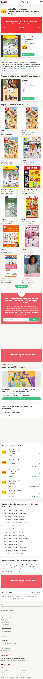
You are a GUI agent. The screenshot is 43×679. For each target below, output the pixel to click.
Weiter (34, 319)
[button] (21, 46)
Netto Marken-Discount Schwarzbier (14, 550)
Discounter (18, 596)
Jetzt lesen (21, 398)
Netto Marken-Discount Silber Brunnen (15, 523)
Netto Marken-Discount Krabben (13, 526)
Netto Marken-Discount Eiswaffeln (13, 554)
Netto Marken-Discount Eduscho (13, 510)
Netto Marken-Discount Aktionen (13, 516)
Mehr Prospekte (21, 286)
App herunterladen (6, 648)
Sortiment (5, 598)
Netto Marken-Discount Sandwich (13, 529)
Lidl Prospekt (4, 636)
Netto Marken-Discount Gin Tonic (13, 532)
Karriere (3, 613)
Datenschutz (24, 315)
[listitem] (11, 121)
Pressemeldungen (6, 650)
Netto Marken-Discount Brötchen (13, 535)
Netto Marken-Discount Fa (11, 544)
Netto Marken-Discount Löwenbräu (14, 513)
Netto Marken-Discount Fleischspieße (14, 547)
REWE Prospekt (5, 624)
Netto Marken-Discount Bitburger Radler (15, 538)
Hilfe (2, 668)
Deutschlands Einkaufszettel (8, 643)
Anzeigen (39, 6)
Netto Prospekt (5, 634)
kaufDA (4, 596)
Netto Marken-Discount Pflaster (12, 541)
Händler (10, 596)
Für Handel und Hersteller (8, 610)
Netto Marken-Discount (29, 596)
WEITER (21, 27)
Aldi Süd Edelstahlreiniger (11, 416)
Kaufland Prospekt (6, 622)
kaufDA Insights (5, 646)
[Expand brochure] (11, 46)
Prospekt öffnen (28, 54)
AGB (2, 672)
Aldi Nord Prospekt (6, 631)
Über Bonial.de (5, 608)
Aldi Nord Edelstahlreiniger (11, 412)
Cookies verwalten (27, 672)
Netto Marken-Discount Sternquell (13, 519)
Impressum (25, 668)
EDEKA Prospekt (5, 620)
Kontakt (24, 670)
